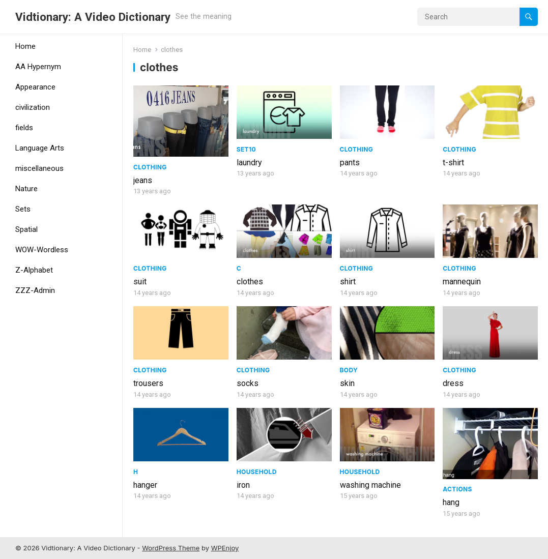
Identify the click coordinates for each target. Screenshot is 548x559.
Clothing (150, 167)
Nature (26, 188)
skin (347, 383)
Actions (457, 489)
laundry (249, 162)
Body (349, 370)
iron (243, 485)
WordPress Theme (170, 548)
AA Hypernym (38, 66)
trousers (148, 383)
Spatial (26, 229)
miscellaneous (39, 168)
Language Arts (39, 148)
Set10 (246, 149)
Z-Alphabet (34, 270)
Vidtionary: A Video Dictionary (92, 16)
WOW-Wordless (41, 249)
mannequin (462, 281)
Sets (23, 209)
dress (453, 383)
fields (24, 127)
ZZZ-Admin (35, 290)
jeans (142, 180)
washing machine (370, 485)
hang (451, 502)
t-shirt (453, 162)
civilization (32, 107)
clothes (250, 281)
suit (140, 281)
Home (25, 46)
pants (350, 162)
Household (257, 472)
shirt (348, 281)
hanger (145, 485)
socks (247, 383)
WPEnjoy (225, 548)
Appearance (35, 87)
